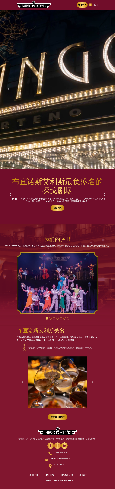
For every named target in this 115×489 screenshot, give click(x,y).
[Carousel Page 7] (68, 318)
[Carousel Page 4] (57, 318)
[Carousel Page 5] (61, 318)
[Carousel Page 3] (54, 318)
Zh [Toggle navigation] (96, 4)
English (49, 474)
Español (34, 474)
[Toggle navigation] (90, 4)
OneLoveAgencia (66, 480)
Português (66, 474)
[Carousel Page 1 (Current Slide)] (47, 318)
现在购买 (82, 4)
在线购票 (57, 208)
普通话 (83, 474)
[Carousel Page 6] (64, 318)
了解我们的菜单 (57, 417)
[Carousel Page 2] (50, 318)
